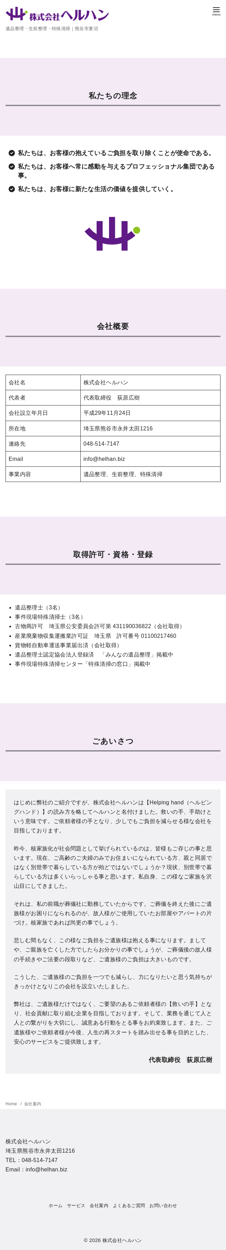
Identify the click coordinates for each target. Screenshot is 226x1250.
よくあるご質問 (129, 1205)
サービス (76, 1205)
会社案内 (32, 1103)
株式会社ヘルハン (122, 1240)
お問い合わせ (163, 1205)
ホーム (55, 1205)
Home (12, 1103)
